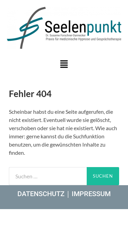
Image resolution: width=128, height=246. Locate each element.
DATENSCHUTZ (41, 194)
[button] (64, 64)
